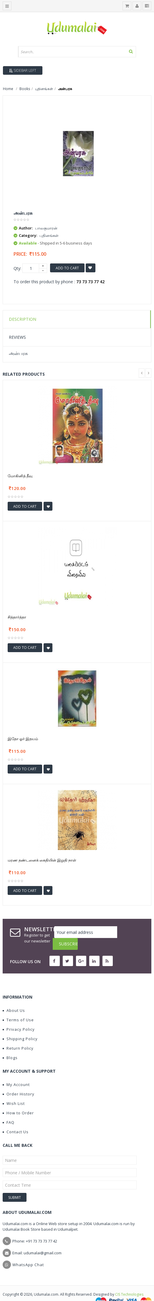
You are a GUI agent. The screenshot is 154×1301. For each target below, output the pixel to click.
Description (22, 319)
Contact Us (16, 1120)
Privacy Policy (19, 1017)
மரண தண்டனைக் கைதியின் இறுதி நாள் (42, 860)
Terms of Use (18, 1008)
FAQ (8, 1110)
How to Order (18, 1101)
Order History (18, 1082)
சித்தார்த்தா (17, 617)
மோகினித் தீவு (20, 475)
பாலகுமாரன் (46, 228)
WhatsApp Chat (28, 1253)
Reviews (17, 337)
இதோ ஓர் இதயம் (23, 738)
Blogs (10, 1045)
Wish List (14, 1091)
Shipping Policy (20, 1027)
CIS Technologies (129, 1282)
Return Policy (18, 1036)
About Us (14, 998)
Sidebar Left (22, 70)
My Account (16, 1072)
